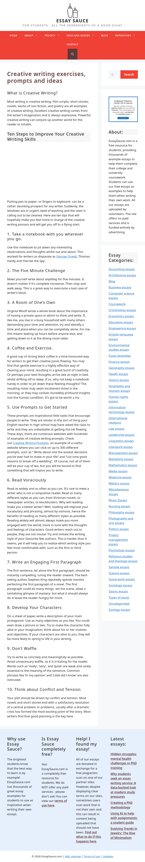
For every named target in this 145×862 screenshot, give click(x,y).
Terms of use (92, 856)
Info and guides (82, 35)
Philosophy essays (121, 512)
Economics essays (121, 316)
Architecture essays (122, 275)
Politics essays (119, 529)
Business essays (120, 287)
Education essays (121, 322)
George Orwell (66, 256)
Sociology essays (120, 585)
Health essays (118, 374)
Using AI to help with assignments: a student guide (124, 818)
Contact (72, 44)
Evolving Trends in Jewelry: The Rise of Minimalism (124, 833)
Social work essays (122, 579)
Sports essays (118, 591)
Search (129, 74)
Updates (108, 856)
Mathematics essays (123, 465)
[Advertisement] (49, 171)
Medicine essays (120, 477)
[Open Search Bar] (72, 54)
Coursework (117, 304)
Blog (104, 35)
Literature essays (121, 447)
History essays (119, 380)
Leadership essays (121, 435)
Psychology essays (122, 550)
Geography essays (121, 368)
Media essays (118, 471)
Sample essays (119, 567)
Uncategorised (119, 603)
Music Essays (118, 500)
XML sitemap (73, 856)
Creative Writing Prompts (31, 443)
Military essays (119, 483)
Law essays (116, 429)
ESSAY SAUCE (72, 21)
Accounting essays (122, 269)
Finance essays (119, 362)
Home (13, 35)
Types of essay (119, 597)
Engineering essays (122, 328)
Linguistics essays (121, 441)
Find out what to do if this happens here (88, 836)
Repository (127, 35)
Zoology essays (119, 610)
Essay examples (120, 356)
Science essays (119, 573)
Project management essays (118, 539)
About (33, 35)
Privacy (54, 35)
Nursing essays (119, 506)
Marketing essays (121, 459)
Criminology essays (122, 310)
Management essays (123, 453)
